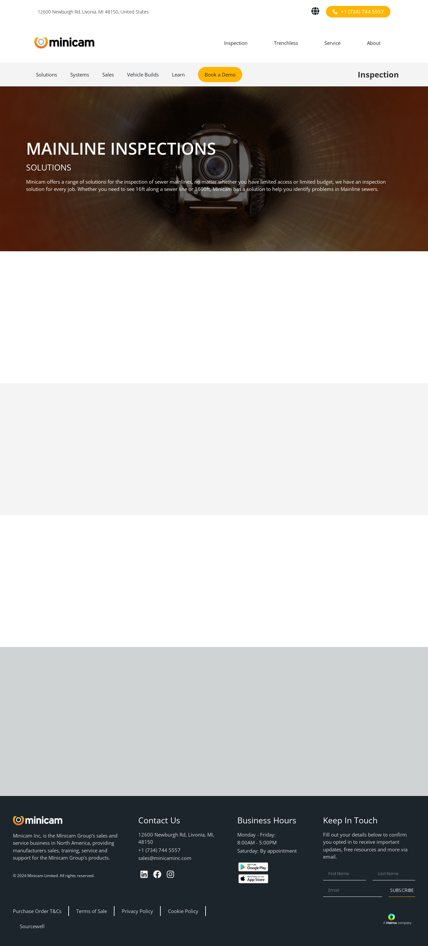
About (373, 43)
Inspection (235, 43)
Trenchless (286, 43)
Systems (79, 74)
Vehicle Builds (143, 74)
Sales (108, 74)
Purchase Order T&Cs (37, 911)
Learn (178, 74)
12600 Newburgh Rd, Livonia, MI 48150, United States (93, 12)
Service (332, 43)
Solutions (46, 74)
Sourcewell (32, 926)
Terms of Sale (91, 911)
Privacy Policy (137, 911)
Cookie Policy (183, 911)
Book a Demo (220, 74)
